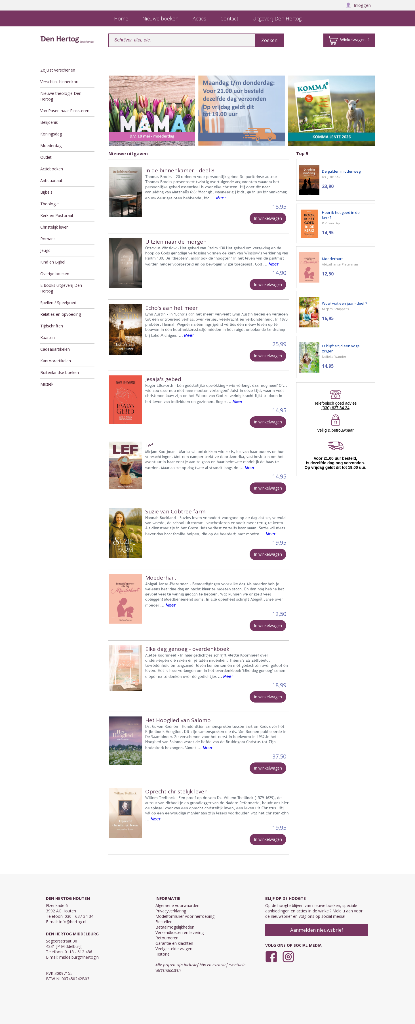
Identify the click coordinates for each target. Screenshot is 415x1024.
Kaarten (47, 337)
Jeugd (45, 250)
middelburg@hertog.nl (79, 957)
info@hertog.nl (72, 921)
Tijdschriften (51, 326)
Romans (48, 238)
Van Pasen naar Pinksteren (64, 110)
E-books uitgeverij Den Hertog (61, 288)
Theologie (49, 203)
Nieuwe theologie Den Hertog (60, 96)
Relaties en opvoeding (60, 314)
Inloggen (358, 5)
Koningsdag (51, 134)
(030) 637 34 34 (335, 408)
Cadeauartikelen (55, 349)
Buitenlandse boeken (59, 372)
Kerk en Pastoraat (56, 215)
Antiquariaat (51, 180)
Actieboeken (51, 169)
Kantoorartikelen (55, 360)
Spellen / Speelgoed (58, 302)
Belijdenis (49, 122)
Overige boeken (54, 273)
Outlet (46, 157)
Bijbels (46, 192)
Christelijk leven (54, 227)
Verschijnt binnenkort (59, 81)
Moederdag (51, 145)
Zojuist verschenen (57, 70)
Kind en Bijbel (52, 262)
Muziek (46, 384)
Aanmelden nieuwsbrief (316, 930)
